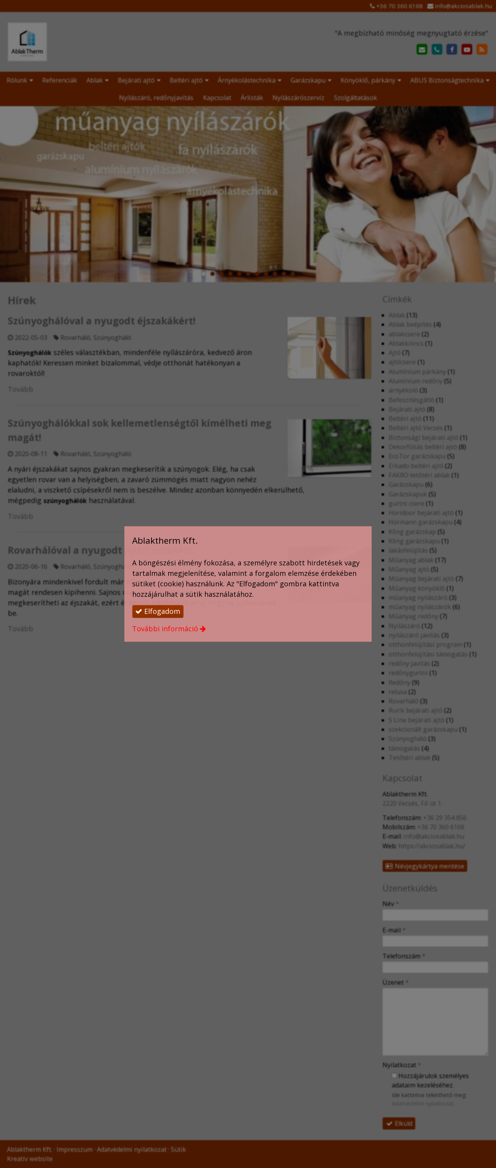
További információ (165, 628)
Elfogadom (157, 611)
